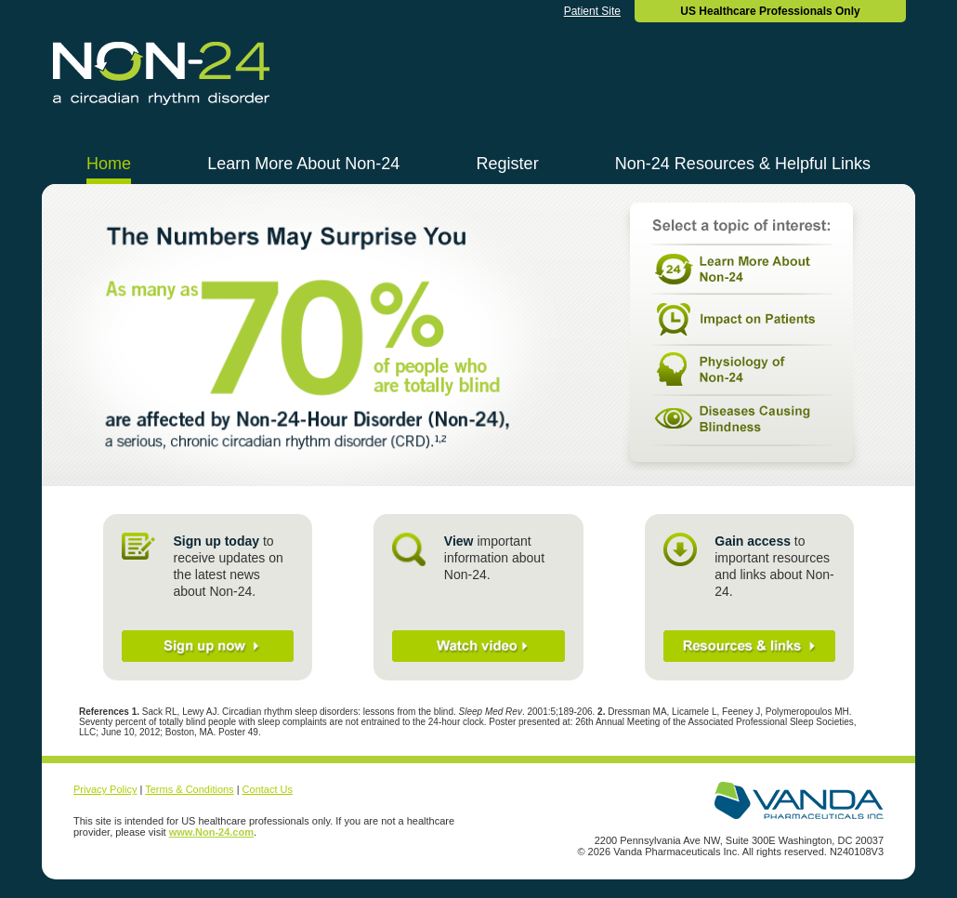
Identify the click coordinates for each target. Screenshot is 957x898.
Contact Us (268, 789)
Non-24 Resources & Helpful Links (743, 163)
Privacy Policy (105, 789)
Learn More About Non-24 (303, 163)
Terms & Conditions (189, 789)
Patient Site (592, 11)
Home (108, 163)
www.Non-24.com (211, 832)
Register (508, 163)
